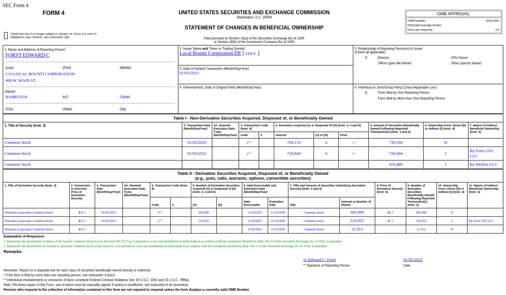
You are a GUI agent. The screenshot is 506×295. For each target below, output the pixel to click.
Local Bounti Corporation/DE (210, 53)
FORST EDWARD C (27, 55)
